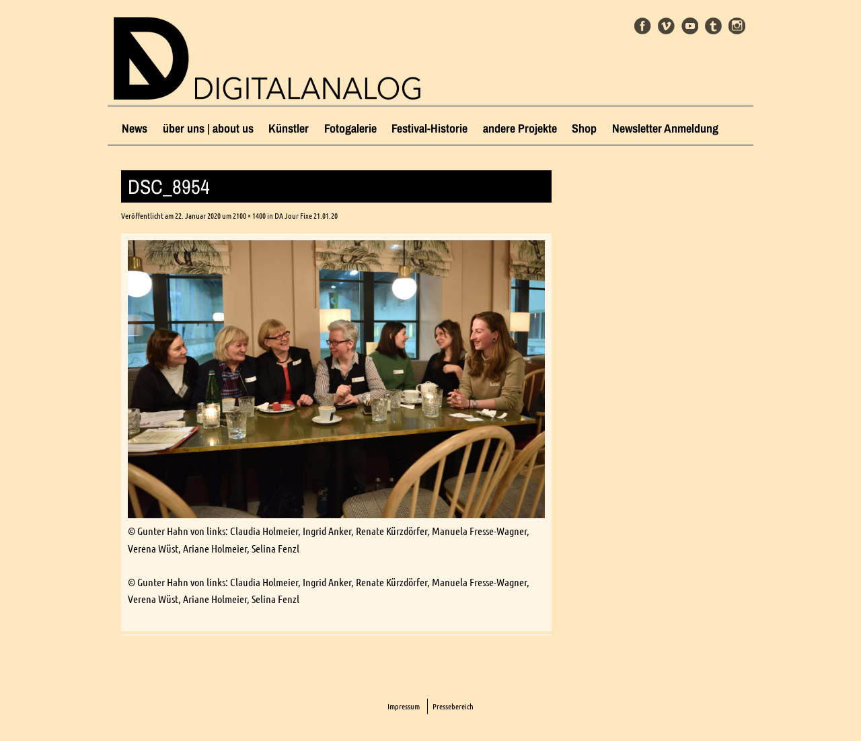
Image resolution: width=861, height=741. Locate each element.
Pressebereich (453, 706)
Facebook (642, 25)
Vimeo (666, 25)
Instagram (736, 25)
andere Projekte (520, 128)
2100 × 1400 (249, 215)
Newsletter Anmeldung (665, 128)
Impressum (403, 706)
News (134, 128)
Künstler (288, 128)
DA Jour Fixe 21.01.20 (306, 215)
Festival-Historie (429, 128)
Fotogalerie (350, 128)
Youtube (689, 25)
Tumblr (713, 25)
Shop (584, 128)
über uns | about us (208, 128)
